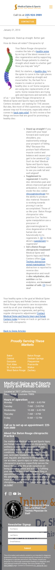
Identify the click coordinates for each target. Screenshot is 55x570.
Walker (31, 367)
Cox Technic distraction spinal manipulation (35, 261)
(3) (43, 285)
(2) (41, 238)
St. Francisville (14, 367)
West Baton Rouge (16, 370)
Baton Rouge (34, 355)
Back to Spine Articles (14, 331)
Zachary (31, 370)
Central (10, 358)
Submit (27, 548)
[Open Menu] (51, 7)
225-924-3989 (33, 14)
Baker (10, 355)
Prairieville (33, 364)
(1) (47, 158)
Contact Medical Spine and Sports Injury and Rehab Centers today (24, 316)
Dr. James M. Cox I (40, 565)
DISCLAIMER (8, 565)
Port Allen (12, 364)
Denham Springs (36, 358)
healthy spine (42, 51)
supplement (40, 241)
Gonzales (11, 361)
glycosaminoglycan (35, 193)
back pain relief (21, 112)
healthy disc (41, 71)
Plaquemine (33, 361)
